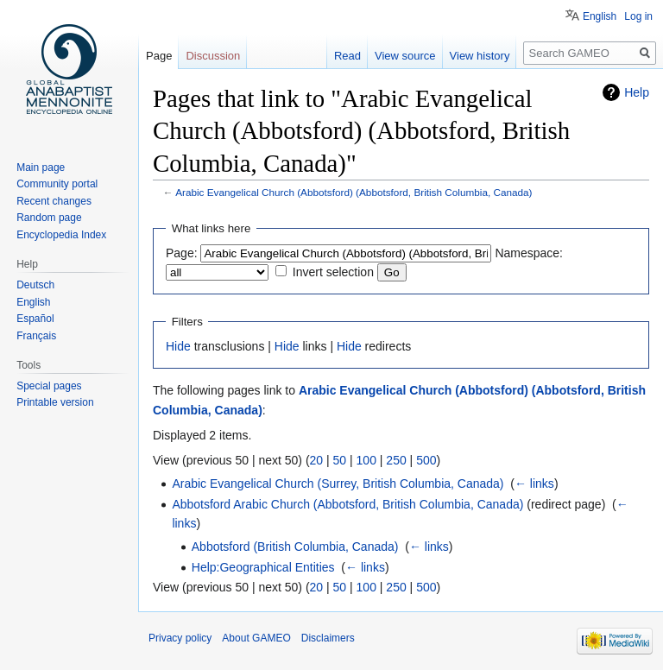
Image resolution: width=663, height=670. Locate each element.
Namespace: (529, 253)
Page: (182, 253)
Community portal (57, 184)
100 (366, 460)
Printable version (54, 402)
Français (36, 336)
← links (534, 483)
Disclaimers (328, 638)
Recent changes (54, 201)
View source (405, 55)
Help (636, 92)
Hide (178, 346)
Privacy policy (180, 638)
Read (347, 55)
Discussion (213, 55)
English (599, 16)
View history (480, 55)
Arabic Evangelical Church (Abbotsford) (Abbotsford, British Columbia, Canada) (353, 192)
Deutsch (35, 285)
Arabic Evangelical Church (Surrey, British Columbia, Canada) (337, 483)
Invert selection (333, 272)
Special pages (48, 386)
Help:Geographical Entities (263, 567)
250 (396, 460)
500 (426, 460)
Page (159, 55)
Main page (40, 167)
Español (35, 319)
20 (317, 460)
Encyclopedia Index (61, 235)
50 (340, 460)
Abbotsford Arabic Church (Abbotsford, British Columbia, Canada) (347, 504)
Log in (638, 16)
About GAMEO (256, 638)
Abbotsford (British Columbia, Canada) (295, 546)
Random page (48, 218)
